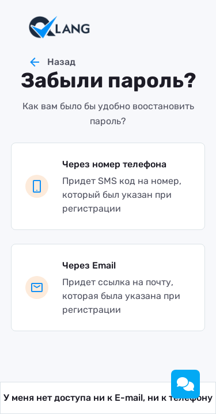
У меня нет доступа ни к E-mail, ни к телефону (108, 397)
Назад (51, 62)
